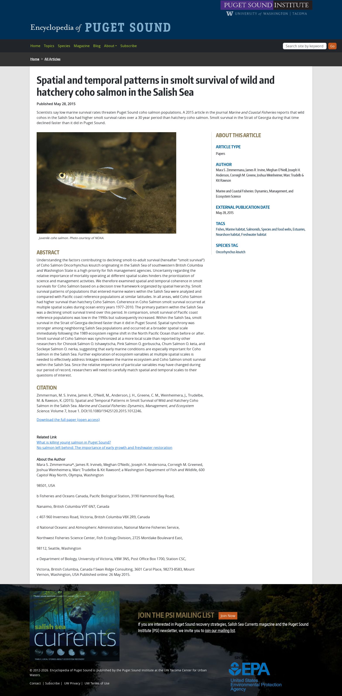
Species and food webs (276, 229)
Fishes (220, 229)
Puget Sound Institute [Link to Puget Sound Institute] (138, 670)
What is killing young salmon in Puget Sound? (74, 442)
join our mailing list (220, 630)
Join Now (228, 615)
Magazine (82, 45)
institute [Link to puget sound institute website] (291, 5)
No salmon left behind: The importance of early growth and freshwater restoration (104, 447)
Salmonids (253, 229)
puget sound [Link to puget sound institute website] (248, 5)
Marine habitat (235, 229)
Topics (49, 45)
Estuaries (299, 229)
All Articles (52, 59)
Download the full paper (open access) (68, 419)
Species (64, 45)
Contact (35, 683)
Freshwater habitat (253, 234)
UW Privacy (72, 683)
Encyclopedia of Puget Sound (71, 670)
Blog (97, 45)
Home (35, 45)
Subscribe (128, 45)
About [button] (109, 45)
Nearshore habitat (228, 234)
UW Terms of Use (97, 683)
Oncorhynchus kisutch (230, 252)
